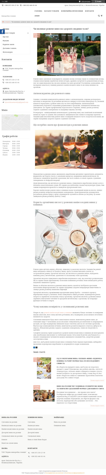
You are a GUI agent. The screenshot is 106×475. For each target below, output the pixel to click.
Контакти (89, 11)
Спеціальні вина (34, 436)
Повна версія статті (97, 380)
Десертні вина (33, 432)
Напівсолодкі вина (35, 429)
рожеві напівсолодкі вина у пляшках (58, 313)
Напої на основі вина (10, 443)
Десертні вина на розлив (11, 432)
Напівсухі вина (33, 425)
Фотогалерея (7, 52)
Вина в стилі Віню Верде (37, 440)
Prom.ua (64, 471)
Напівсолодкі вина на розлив (13, 429)
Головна (38, 11)
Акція (37, 16)
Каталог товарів (51, 11)
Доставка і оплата (9, 48)
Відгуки (6, 41)
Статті (7, 22)
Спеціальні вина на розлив (12, 436)
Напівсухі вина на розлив (11, 425)
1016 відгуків (85, 1)
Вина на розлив (60, 422)
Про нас (6, 37)
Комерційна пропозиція (72, 11)
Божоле (4, 440)
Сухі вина (31, 422)
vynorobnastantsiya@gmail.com (16, 102)
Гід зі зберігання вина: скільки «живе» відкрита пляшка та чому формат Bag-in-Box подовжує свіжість (79, 360)
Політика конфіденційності (75, 473)
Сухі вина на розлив (9, 422)
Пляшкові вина (60, 425)
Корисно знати (8, 44)
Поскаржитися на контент (54, 473)
